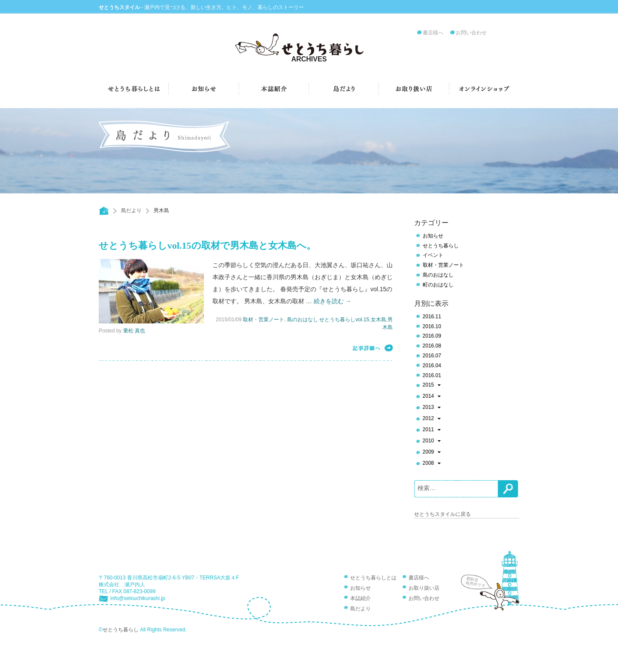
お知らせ (433, 235)
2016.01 (432, 375)
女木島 (378, 320)
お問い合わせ (471, 33)
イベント (433, 255)
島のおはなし (302, 320)
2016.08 (432, 345)
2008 (432, 463)
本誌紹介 (360, 598)
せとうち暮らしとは (373, 578)
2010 (432, 441)
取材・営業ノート (263, 320)
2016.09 (432, 335)
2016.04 (432, 365)
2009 (432, 452)
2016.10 (432, 326)
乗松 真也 (134, 331)
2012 (432, 419)
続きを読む (332, 301)
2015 (432, 385)
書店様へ (433, 33)
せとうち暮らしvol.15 (344, 320)
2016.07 (432, 355)
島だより (131, 210)
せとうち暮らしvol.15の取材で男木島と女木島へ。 (207, 245)
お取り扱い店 (424, 588)
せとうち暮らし (441, 245)
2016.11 (432, 316)
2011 (432, 430)
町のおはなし (438, 284)
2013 (432, 408)
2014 (432, 396)
